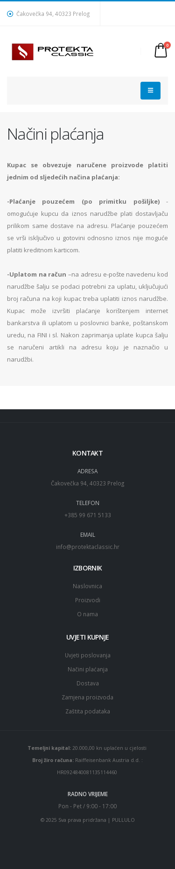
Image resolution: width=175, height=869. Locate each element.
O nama (87, 614)
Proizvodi (87, 600)
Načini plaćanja (88, 669)
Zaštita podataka (87, 711)
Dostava (88, 683)
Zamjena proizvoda (87, 697)
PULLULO (123, 820)
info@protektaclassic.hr (87, 546)
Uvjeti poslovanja (88, 655)
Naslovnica (87, 586)
